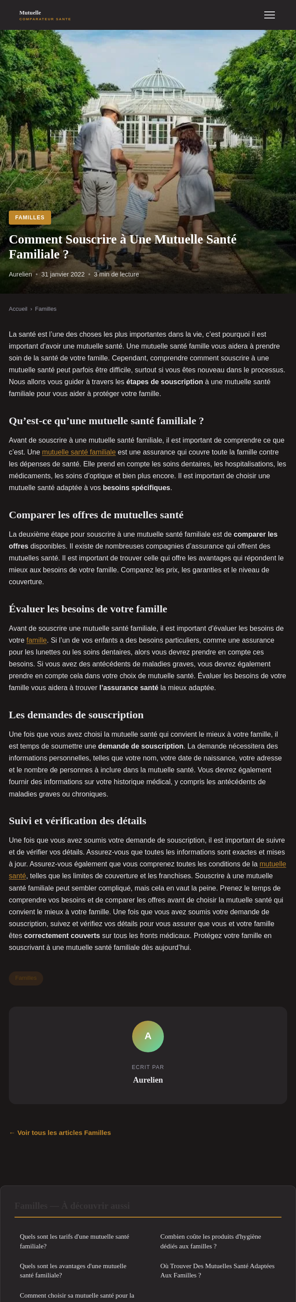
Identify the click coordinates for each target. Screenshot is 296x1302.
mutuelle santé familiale (79, 452)
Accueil (18, 308)
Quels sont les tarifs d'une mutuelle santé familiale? (74, 1241)
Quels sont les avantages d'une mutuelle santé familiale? (73, 1270)
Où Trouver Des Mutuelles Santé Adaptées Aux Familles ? (217, 1270)
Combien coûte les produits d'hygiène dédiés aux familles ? (210, 1241)
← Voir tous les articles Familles (60, 1132)
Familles (29, 218)
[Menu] (269, 15)
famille (36, 640)
